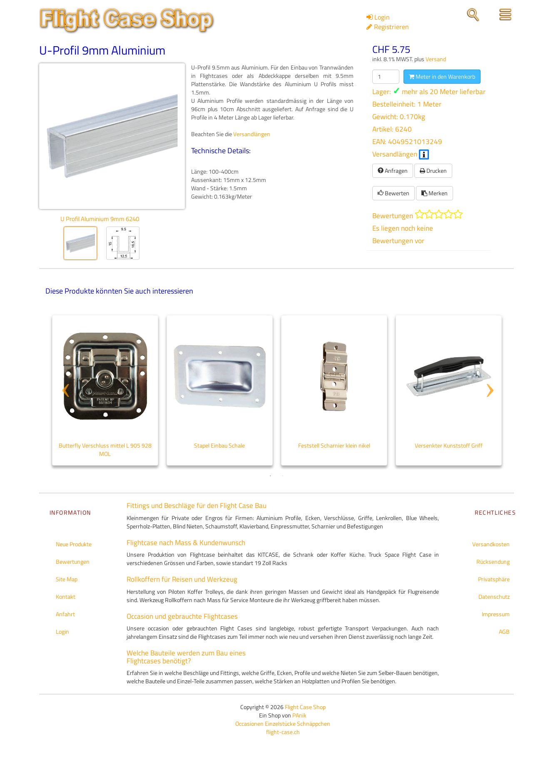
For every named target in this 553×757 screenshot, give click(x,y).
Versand (436, 59)
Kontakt (65, 596)
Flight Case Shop (305, 706)
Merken (434, 193)
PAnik (299, 715)
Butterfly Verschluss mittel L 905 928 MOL (105, 449)
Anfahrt (65, 614)
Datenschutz (494, 596)
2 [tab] (283, 476)
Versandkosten (491, 544)
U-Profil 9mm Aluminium (102, 50)
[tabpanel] (105, 390)
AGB (504, 631)
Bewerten (393, 193)
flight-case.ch (283, 731)
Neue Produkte (74, 544)
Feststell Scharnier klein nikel (334, 445)
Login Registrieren (387, 22)
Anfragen (393, 170)
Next (488, 374)
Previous (64, 374)
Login (62, 631)
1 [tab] (270, 476)
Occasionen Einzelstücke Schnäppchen (282, 723)
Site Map (66, 579)
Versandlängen (400, 154)
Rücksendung (493, 561)
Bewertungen (73, 561)
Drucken (433, 170)
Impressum (496, 614)
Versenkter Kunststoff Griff (449, 445)
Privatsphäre (494, 579)
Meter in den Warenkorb (442, 76)
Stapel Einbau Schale (219, 445)
